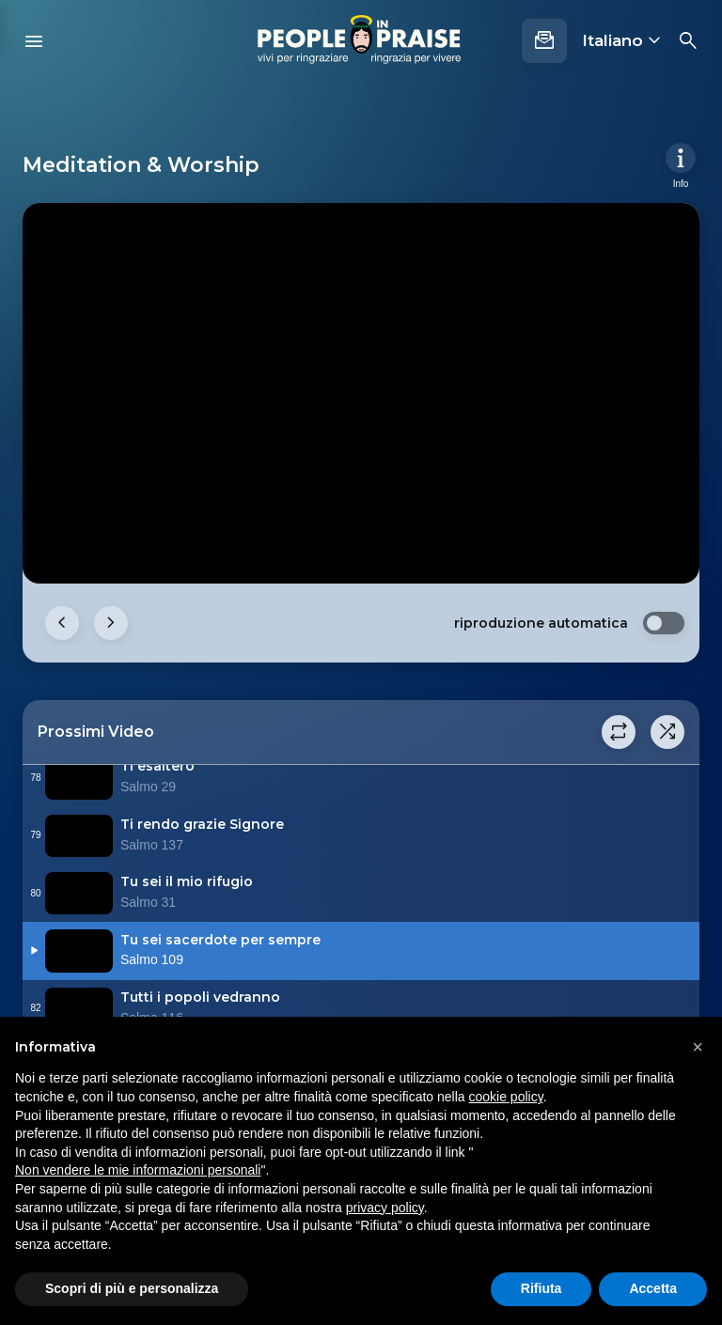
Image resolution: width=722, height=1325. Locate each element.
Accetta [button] (653, 1288)
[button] (698, 1047)
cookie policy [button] (506, 1096)
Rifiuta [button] (541, 1288)
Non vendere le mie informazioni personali (137, 1169)
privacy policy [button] (385, 1207)
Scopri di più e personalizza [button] (131, 1288)
